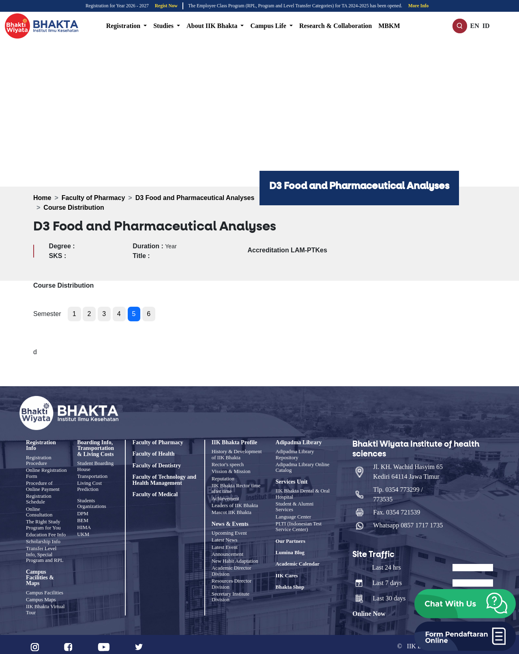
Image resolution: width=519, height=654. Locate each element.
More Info (418, 6)
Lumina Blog (290, 551)
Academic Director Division (231, 566)
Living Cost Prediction (89, 485)
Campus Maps (41, 596)
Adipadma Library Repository (295, 454)
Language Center (293, 515)
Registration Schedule (38, 497)
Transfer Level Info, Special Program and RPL (44, 551)
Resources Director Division (231, 579)
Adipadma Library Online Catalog (303, 467)
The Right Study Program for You (43, 523)
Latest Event (225, 543)
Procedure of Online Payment (43, 485)
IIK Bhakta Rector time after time (236, 487)
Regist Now (166, 6)
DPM (82, 512)
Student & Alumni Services (295, 506)
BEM (82, 519)
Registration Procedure (38, 460)
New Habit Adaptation (235, 557)
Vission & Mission (231, 471)
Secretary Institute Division (230, 591)
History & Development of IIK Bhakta (237, 454)
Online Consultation (39, 510)
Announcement (227, 550)
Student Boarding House (95, 466)
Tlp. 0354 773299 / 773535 (398, 490)
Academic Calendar (298, 563)
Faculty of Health (153, 454)
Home (42, 197)
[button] (465, 603)
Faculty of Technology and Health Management (164, 480)
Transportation (92, 476)
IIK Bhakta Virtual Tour (45, 605)
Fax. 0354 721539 (396, 508)
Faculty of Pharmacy (93, 197)
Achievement (225, 496)
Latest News (225, 537)
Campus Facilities (44, 590)
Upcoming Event (229, 531)
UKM (83, 532)
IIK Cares (287, 574)
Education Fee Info (46, 532)
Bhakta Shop (290, 586)
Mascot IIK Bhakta (231, 510)
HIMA (84, 526)
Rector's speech (228, 464)
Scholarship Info (43, 539)
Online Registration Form (46, 473)
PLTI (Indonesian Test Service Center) (299, 525)
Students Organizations (91, 502)
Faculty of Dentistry (156, 466)
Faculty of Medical (155, 494)
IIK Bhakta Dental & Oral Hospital (303, 493)
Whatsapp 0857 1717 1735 (408, 521)
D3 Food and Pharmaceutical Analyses (195, 197)
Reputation (223, 477)
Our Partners (290, 539)
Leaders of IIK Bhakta (235, 503)
